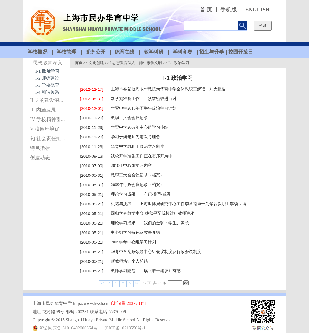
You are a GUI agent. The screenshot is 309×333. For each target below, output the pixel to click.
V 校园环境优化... (44, 130)
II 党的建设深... (46, 100)
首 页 (206, 10)
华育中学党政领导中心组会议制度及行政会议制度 (156, 251)
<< (103, 283)
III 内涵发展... (45, 110)
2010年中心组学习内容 (131, 165)
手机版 (228, 10)
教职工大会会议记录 (129, 118)
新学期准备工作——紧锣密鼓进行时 (144, 98)
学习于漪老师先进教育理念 (135, 137)
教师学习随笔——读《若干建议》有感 (146, 271)
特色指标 (40, 148)
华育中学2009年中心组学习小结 (139, 127)
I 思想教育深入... (48, 63)
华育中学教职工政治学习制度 (137, 146)
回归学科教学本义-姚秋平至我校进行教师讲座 (152, 213)
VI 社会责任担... (47, 138)
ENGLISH (257, 10)
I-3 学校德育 (47, 85)
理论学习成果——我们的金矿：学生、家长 (150, 223)
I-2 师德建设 (47, 78)
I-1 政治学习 (47, 71)
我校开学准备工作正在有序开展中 (141, 156)
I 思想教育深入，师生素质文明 (136, 63)
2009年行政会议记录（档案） (137, 184)
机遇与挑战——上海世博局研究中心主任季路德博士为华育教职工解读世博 (178, 204)
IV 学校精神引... (47, 119)
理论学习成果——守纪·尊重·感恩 (141, 194)
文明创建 (96, 63)
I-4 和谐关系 (47, 92)
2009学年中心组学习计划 (133, 242)
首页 (78, 63)
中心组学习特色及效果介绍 (135, 232)
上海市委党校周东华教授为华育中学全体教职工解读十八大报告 (168, 89)
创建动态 (40, 157)
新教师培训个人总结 (129, 261)
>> (137, 283)
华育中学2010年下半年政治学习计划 (144, 108)
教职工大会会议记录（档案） (137, 175)
